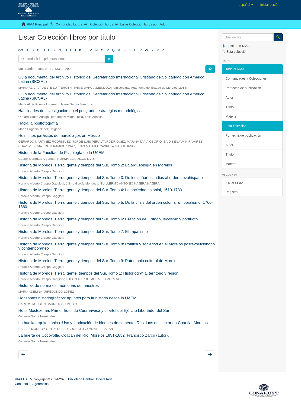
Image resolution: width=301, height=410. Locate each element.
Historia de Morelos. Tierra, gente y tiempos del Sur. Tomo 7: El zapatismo (83, 231)
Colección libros (101, 24)
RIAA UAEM (24, 379)
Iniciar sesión (235, 182)
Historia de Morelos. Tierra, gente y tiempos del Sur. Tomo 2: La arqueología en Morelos (95, 165)
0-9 (20, 50)
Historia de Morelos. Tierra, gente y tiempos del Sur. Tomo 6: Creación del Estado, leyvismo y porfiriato (108, 219)
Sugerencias (39, 384)
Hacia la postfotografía (38, 123)
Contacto (21, 384)
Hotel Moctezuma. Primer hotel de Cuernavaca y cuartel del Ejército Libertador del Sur (93, 310)
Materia (231, 116)
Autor (229, 97)
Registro (232, 192)
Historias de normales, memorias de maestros (58, 285)
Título (230, 107)
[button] (246, 4)
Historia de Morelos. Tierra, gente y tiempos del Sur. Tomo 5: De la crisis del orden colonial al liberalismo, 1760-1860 (115, 204)
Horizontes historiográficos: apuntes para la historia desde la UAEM (77, 298)
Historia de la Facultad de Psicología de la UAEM (61, 152)
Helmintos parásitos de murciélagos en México (59, 135)
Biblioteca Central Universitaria (90, 379)
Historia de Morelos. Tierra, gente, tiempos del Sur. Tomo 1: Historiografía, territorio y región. (98, 273)
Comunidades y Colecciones (246, 78)
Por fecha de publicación (243, 88)
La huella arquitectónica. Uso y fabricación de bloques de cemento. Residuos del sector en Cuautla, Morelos (113, 323)
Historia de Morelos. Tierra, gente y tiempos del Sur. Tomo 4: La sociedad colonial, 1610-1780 (100, 190)
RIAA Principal (37, 24)
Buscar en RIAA (236, 46)
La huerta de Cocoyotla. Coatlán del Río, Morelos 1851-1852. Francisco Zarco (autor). (93, 335)
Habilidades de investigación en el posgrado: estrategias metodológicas (81, 111)
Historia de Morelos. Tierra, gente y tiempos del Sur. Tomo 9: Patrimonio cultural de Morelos (98, 261)
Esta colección (234, 51)
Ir (109, 59)
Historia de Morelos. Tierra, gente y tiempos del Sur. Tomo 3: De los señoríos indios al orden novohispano (110, 177)
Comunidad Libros (69, 24)
